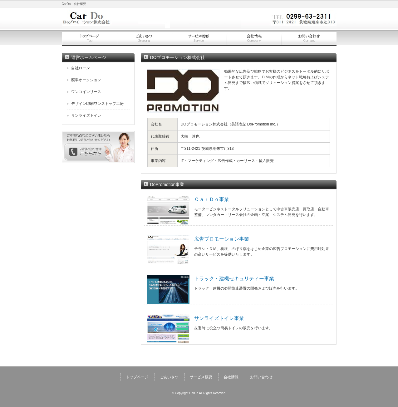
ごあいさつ (144, 39)
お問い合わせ (309, 39)
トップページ (89, 39)
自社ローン (80, 68)
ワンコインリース (86, 92)
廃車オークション (86, 80)
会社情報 (254, 39)
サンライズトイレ (86, 115)
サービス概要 (199, 39)
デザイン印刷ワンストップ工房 (97, 103)
